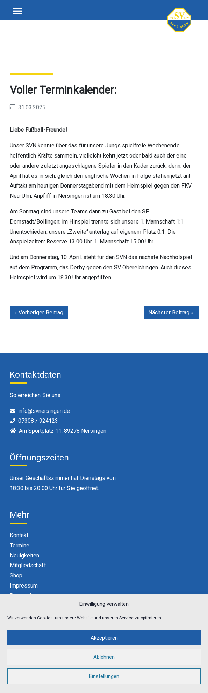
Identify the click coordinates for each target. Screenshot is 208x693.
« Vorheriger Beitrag (39, 312)
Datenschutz (25, 595)
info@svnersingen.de (44, 411)
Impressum (24, 585)
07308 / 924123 (38, 420)
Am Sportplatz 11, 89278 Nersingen (62, 431)
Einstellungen (104, 683)
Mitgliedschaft (28, 565)
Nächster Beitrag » (171, 312)
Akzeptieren (104, 645)
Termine (20, 545)
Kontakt (19, 535)
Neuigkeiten (25, 555)
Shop (16, 575)
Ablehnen (104, 664)
